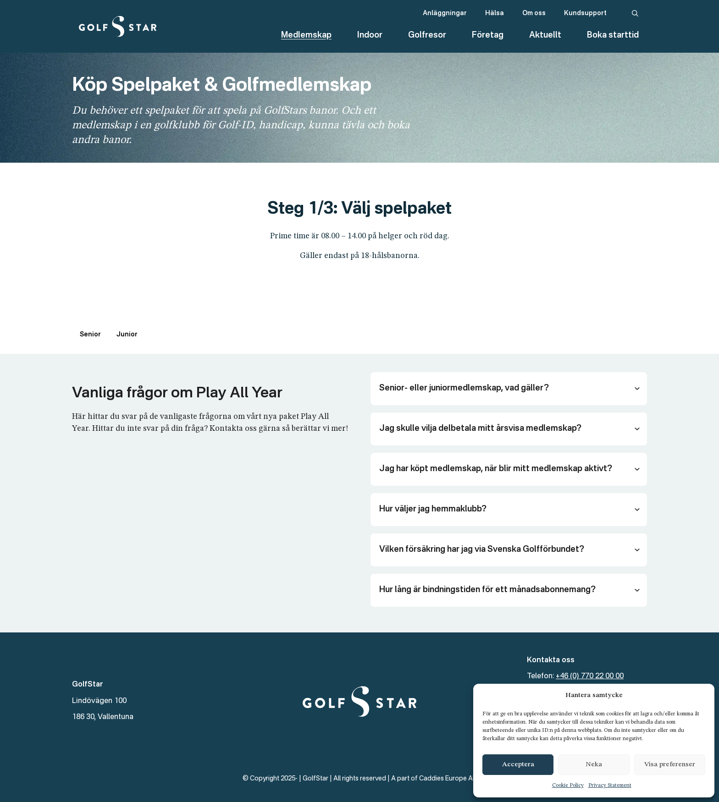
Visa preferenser (669, 764)
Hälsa (494, 13)
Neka (594, 764)
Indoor (369, 35)
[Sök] (635, 13)
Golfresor (427, 35)
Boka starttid (613, 35)
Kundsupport (585, 13)
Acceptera (518, 764)
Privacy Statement (609, 785)
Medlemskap (306, 35)
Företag (487, 35)
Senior (90, 334)
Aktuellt (545, 35)
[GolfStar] (117, 26)
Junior (127, 334)
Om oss (534, 13)
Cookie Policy (568, 785)
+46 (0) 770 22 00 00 (590, 676)
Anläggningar (445, 13)
